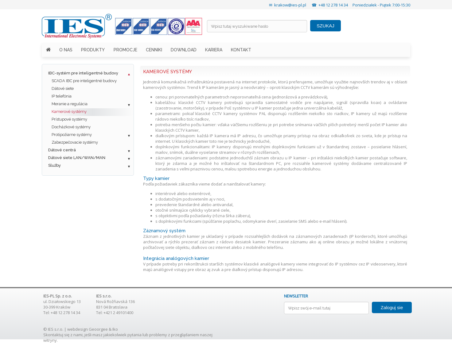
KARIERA (213, 49)
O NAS (65, 49)
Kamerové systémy (69, 111)
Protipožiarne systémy (72, 134)
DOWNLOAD (184, 49)
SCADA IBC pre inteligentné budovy (84, 80)
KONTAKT (241, 49)
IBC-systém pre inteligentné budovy (83, 73)
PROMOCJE (125, 49)
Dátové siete (63, 88)
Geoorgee (98, 329)
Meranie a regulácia (70, 104)
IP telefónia (62, 96)
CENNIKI (154, 49)
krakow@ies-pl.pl (290, 5)
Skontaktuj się (56, 334)
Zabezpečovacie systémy (75, 142)
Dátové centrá (62, 150)
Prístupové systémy (69, 119)
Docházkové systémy (71, 127)
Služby (54, 165)
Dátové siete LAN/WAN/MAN (76, 157)
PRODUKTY (93, 49)
